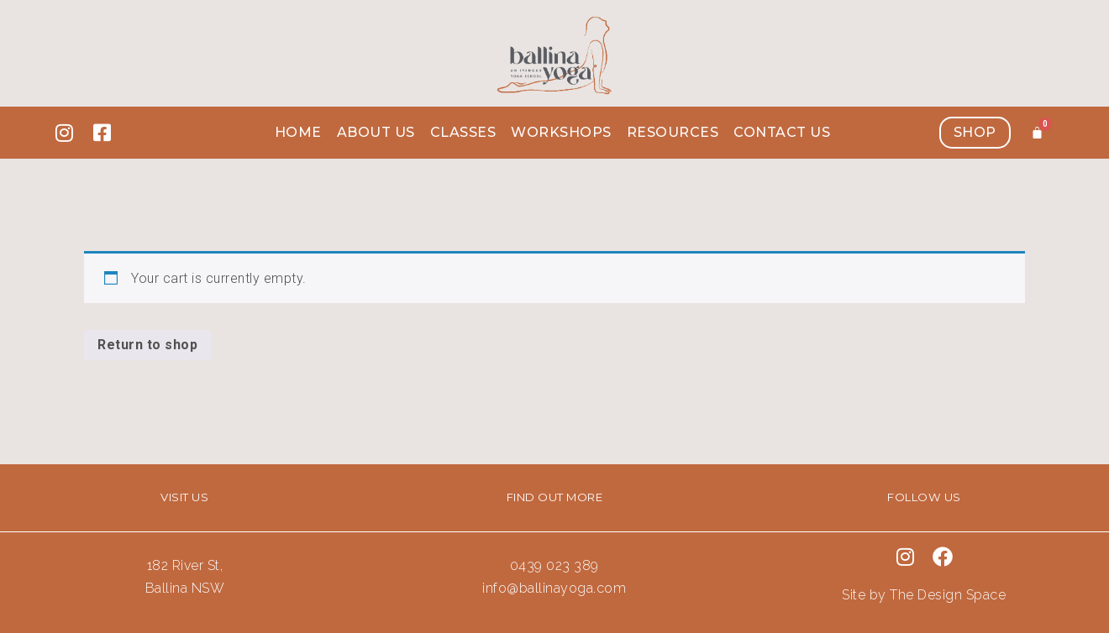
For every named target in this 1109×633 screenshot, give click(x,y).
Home (298, 132)
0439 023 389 (554, 565)
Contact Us (781, 132)
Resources (673, 132)
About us (376, 132)
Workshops (561, 132)
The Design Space (948, 595)
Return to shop (147, 345)
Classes (463, 132)
